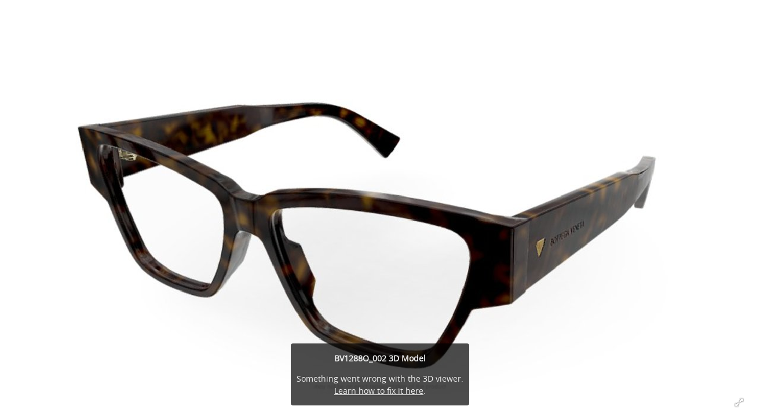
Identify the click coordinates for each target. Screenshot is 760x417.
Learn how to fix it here (378, 390)
